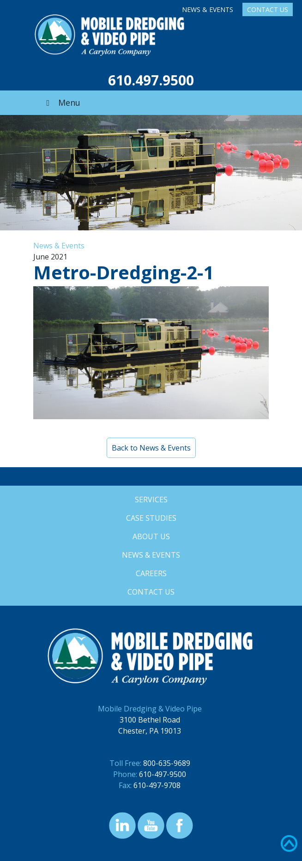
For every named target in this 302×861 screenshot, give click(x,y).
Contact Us (267, 9)
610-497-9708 (157, 785)
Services (151, 499)
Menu (61, 102)
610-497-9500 (162, 774)
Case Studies (151, 518)
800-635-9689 (166, 763)
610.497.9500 (151, 80)
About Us (151, 536)
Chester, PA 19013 (149, 731)
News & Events (207, 9)
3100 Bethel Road (150, 720)
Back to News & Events (151, 448)
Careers (151, 573)
